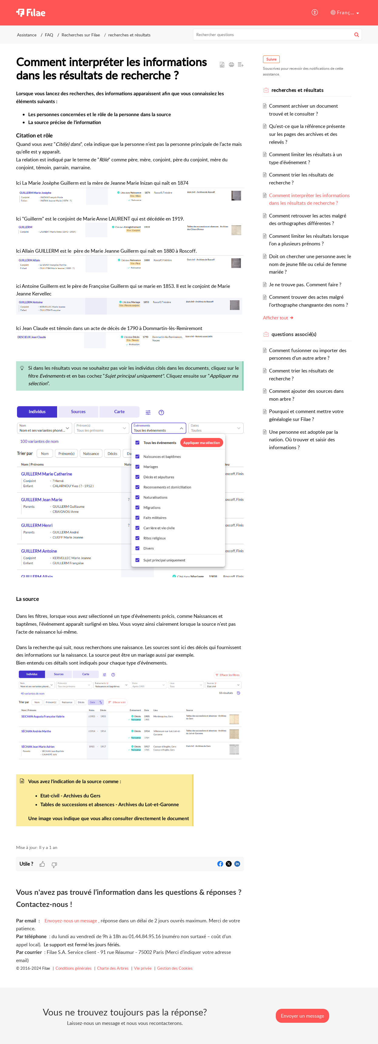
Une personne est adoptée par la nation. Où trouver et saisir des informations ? (303, 440)
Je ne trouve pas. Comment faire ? (305, 284)
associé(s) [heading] (294, 334)
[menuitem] (281, 13)
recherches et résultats (129, 35)
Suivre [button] (271, 59)
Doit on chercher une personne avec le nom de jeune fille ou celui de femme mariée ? (310, 264)
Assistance (281, 12)
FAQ (49, 35)
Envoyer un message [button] (302, 1015)
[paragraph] (130, 464)
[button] (315, 13)
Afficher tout (278, 318)
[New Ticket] (302, 1015)
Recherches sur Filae (81, 35)
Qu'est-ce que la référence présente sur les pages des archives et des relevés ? (307, 134)
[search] (277, 34)
